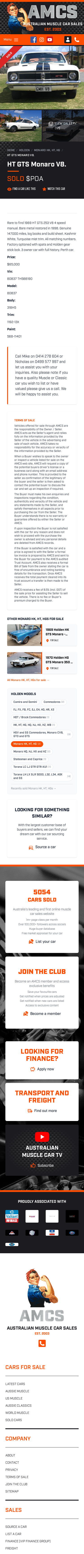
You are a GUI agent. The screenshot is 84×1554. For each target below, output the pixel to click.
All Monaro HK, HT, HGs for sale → (28, 680)
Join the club (16, 1484)
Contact (12, 1463)
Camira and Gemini (25, 702)
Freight (11, 1548)
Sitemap (12, 1491)
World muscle (17, 1413)
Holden (24, 150)
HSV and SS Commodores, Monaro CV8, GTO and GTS (42, 734)
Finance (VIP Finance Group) (28, 1541)
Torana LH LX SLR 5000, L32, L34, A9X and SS (42, 776)
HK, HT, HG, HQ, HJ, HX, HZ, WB (34, 725)
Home (11, 150)
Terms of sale (16, 1477)
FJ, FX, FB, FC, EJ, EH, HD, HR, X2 (33, 710)
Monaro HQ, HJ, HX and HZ (31, 752)
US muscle (13, 1398)
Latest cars (15, 1384)
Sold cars (13, 1420)
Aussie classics (18, 1406)
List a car (13, 1534)
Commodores (54, 702)
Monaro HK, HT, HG (47, 150)
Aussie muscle (17, 1391)
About (10, 1455)
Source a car (16, 1527)
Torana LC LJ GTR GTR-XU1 (32, 767)
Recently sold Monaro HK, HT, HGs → (33, 788)
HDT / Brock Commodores (31, 717)
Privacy (11, 1470)
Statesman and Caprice (29, 759)
